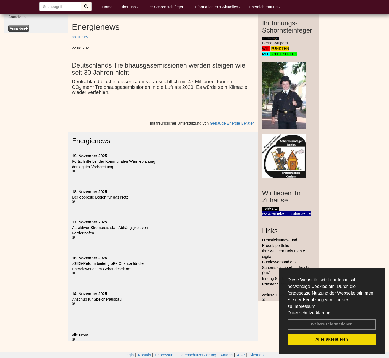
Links (270, 230)
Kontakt (144, 355)
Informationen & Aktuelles (217, 7)
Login (129, 355)
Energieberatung (264, 7)
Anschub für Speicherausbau (97, 299)
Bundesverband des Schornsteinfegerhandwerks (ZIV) (286, 267)
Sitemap (257, 355)
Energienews (91, 141)
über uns (129, 7)
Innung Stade (273, 278)
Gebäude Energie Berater (232, 123)
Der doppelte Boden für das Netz (100, 197)
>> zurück (80, 37)
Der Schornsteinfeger (166, 7)
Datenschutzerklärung (309, 313)
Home (107, 7)
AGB (241, 355)
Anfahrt (226, 355)
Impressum (304, 306)
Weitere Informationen (332, 324)
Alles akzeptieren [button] (331, 339)
